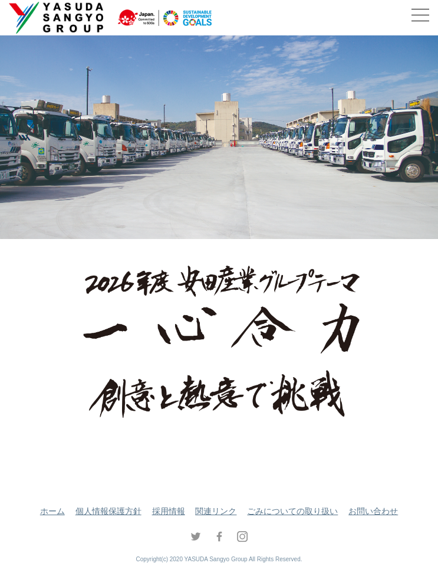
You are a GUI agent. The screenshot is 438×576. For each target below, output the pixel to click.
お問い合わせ (373, 511)
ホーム (52, 511)
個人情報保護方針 (108, 511)
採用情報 (168, 511)
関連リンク (215, 511)
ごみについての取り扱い (292, 511)
